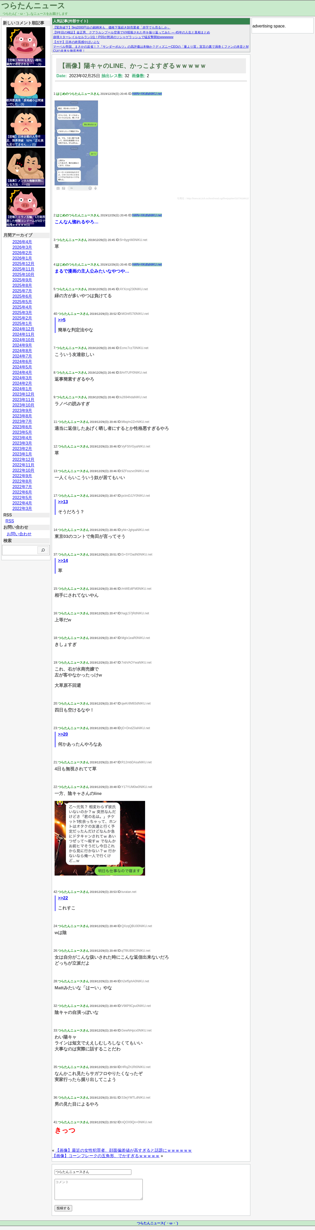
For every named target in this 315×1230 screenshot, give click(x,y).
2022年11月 (23, 465)
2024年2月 (22, 383)
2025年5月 (22, 302)
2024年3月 (22, 378)
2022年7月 (22, 487)
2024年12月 (23, 329)
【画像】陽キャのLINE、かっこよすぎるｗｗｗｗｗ (132, 65)
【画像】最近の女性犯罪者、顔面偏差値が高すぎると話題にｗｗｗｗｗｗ (123, 1150)
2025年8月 (22, 285)
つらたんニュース (33, 5)
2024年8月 (22, 351)
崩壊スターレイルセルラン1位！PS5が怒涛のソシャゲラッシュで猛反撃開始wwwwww (113, 37)
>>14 (63, 560)
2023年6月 (22, 427)
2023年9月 (22, 410)
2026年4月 (22, 242)
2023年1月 (22, 454)
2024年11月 (23, 334)
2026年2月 (22, 253)
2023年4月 (22, 438)
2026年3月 (22, 247)
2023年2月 (22, 448)
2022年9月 (22, 476)
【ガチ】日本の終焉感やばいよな (76, 42)
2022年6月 (22, 492)
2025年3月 (22, 312)
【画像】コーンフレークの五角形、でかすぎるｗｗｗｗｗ (106, 1156)
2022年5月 (22, 497)
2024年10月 (23, 340)
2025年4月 (22, 307)
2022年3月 (22, 508)
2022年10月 (23, 470)
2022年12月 (23, 459)
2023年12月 (23, 394)
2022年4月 (22, 503)
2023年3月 (22, 443)
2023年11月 (23, 399)
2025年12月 (23, 263)
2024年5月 (22, 367)
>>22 (63, 897)
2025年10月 (23, 274)
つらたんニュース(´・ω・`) (157, 1227)
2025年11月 (23, 269)
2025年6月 (22, 296)
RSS (9, 521)
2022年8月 (22, 481)
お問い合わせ (19, 534)
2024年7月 (22, 356)
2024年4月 (22, 372)
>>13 (63, 501)
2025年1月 (22, 323)
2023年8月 (22, 416)
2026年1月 (22, 258)
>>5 (61, 319)
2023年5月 (22, 432)
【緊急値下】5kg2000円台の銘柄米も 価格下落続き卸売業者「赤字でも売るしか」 (111, 27)
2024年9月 (22, 345)
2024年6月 (22, 361)
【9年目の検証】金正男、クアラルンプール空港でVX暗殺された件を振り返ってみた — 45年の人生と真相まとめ (131, 32)
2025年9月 (22, 280)
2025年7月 (22, 291)
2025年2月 (22, 318)
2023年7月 (22, 421)
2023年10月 (23, 405)
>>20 (63, 734)
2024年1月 (22, 389)
